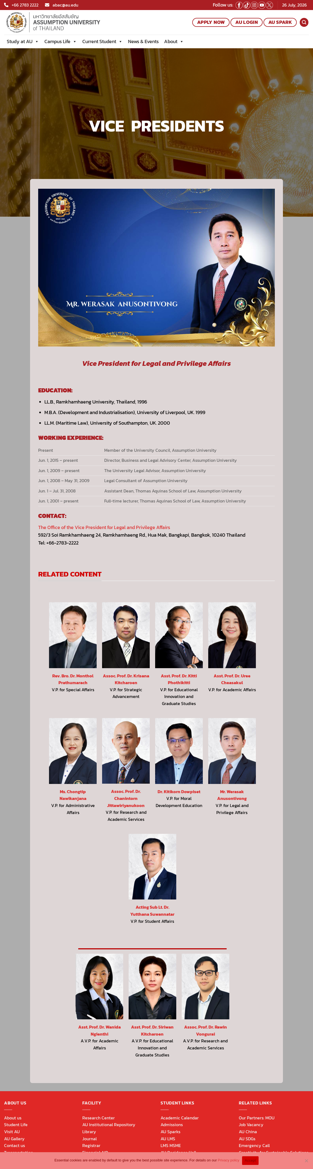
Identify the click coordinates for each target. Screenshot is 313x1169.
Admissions (172, 1124)
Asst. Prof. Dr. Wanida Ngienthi (99, 1030)
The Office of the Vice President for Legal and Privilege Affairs (104, 527)
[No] (306, 1162)
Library (89, 1131)
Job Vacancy (251, 1124)
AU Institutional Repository (108, 1124)
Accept (250, 1160)
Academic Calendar (180, 1117)
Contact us (14, 1145)
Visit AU (12, 1131)
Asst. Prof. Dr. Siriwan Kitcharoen (152, 1030)
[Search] (304, 22)
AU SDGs (247, 1138)
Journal (89, 1138)
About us (12, 1117)
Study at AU (23, 41)
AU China (248, 1131)
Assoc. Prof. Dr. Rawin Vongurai (205, 1030)
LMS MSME (171, 1145)
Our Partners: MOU (257, 1117)
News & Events (143, 41)
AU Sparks (170, 1131)
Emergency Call (254, 1145)
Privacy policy (228, 1160)
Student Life (16, 1124)
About (174, 41)
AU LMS (168, 1138)
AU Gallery (14, 1138)
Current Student (102, 41)
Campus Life (60, 41)
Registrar (91, 1145)
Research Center (98, 1117)
